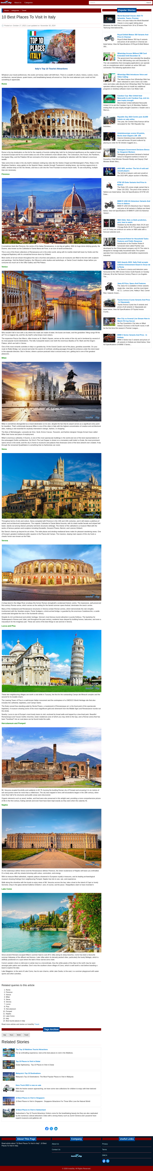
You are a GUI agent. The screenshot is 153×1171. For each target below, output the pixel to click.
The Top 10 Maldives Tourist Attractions (32, 1049)
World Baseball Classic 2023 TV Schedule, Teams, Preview (130, 17)
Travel (24, 10)
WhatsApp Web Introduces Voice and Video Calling (132, 76)
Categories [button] (28, 3)
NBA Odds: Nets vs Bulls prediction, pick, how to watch (132, 221)
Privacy (105, 1144)
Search (148, 3)
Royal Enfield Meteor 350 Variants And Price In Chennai (132, 36)
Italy (4, 1035)
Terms (104, 1149)
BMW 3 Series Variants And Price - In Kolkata (132, 336)
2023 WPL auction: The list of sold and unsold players (132, 170)
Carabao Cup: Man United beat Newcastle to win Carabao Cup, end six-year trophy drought (133, 98)
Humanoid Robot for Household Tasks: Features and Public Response (133, 240)
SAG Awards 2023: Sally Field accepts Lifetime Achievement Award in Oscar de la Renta (133, 264)
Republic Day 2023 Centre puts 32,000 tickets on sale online (132, 118)
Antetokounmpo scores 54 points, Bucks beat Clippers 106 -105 (131, 134)
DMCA (104, 1155)
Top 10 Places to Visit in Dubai (28, 1061)
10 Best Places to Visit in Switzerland (31, 1110)
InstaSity (71, 1169)
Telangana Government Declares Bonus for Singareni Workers (133, 151)
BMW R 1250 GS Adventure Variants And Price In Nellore (133, 202)
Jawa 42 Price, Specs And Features (131, 283)
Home (6, 10)
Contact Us (56, 1149)
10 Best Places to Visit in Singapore (30, 1098)
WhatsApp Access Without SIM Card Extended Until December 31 (132, 54)
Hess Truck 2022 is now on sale (28, 1085)
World (19, 1035)
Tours (11, 1035)
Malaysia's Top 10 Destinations (28, 1073)
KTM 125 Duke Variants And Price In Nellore (131, 184)
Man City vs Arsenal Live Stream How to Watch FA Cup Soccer (133, 320)
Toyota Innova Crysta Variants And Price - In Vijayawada (133, 301)
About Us (17, 3)
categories (15, 10)
